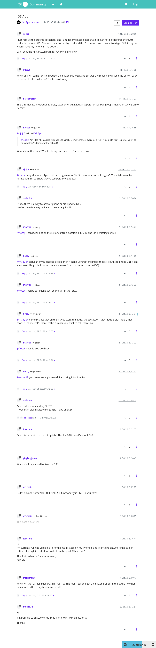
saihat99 (27, 198)
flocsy (26, 256)
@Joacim (25, 139)
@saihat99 (35, 372)
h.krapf (26, 127)
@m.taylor (35, 256)
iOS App (37, 133)
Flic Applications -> (31, 22)
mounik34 (28, 606)
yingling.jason (30, 458)
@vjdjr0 (35, 128)
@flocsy (36, 227)
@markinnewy (40, 516)
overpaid (27, 487)
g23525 (26, 69)
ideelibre (27, 429)
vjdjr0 (26, 169)
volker (26, 33)
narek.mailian (29, 98)
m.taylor (27, 227)
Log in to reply (130, 22)
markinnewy (29, 577)
